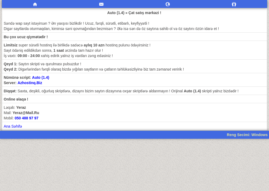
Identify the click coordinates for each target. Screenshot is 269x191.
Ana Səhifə (13, 126)
